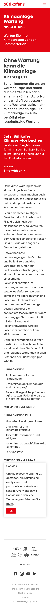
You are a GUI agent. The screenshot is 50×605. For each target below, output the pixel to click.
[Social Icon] (15, 574)
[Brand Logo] (14, 4)
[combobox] (14, 171)
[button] (11, 511)
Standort (8, 167)
